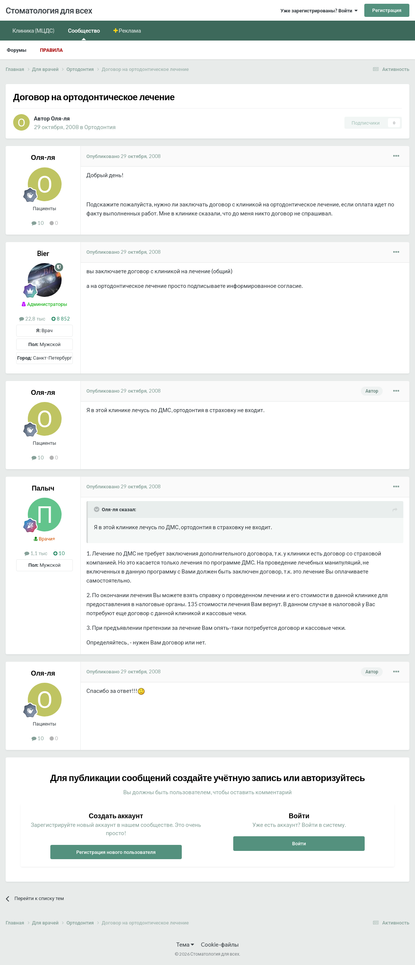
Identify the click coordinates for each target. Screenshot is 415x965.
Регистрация (386, 10)
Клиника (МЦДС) (33, 30)
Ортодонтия (100, 126)
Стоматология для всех (49, 10)
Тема (185, 944)
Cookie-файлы (220, 944)
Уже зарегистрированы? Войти (319, 11)
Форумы (16, 50)
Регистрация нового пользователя (116, 852)
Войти (299, 843)
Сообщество (84, 33)
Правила (51, 50)
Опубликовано (123, 156)
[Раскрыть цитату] (97, 509)
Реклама (129, 30)
